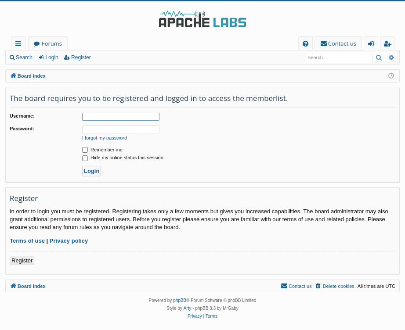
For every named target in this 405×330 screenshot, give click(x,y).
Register (81, 57)
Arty (188, 308)
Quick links (20, 44)
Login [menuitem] (373, 44)
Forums (52, 43)
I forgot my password (104, 137)
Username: (22, 115)
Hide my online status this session (122, 157)
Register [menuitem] (389, 44)
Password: (22, 128)
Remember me (102, 149)
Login (51, 57)
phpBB (179, 300)
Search (24, 57)
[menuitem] (305, 43)
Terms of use (27, 240)
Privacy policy (69, 240)
